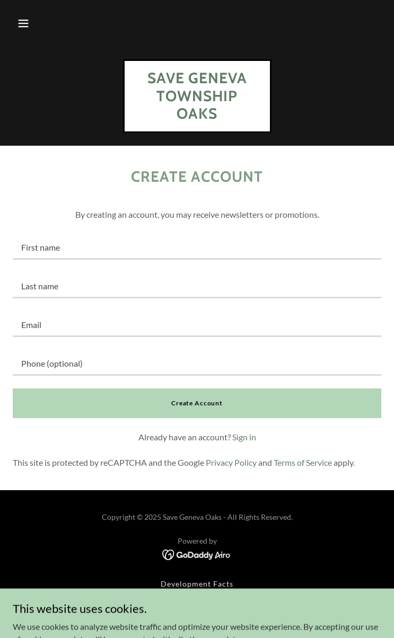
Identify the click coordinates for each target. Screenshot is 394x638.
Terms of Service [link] (303, 462)
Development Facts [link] (197, 583)
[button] (23, 23)
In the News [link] (197, 610)
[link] (197, 115)
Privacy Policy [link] (231, 462)
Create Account (197, 403)
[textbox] (197, 247)
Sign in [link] (244, 437)
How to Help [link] (197, 596)
